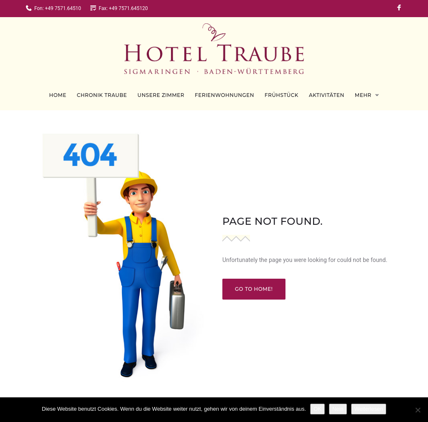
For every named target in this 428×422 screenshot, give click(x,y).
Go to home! (254, 283)
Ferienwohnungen (224, 89)
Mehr (363, 89)
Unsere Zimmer (161, 89)
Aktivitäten (326, 89)
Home (57, 89)
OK (317, 409)
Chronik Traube (102, 89)
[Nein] (417, 410)
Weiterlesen (368, 409)
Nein (338, 409)
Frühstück (281, 89)
